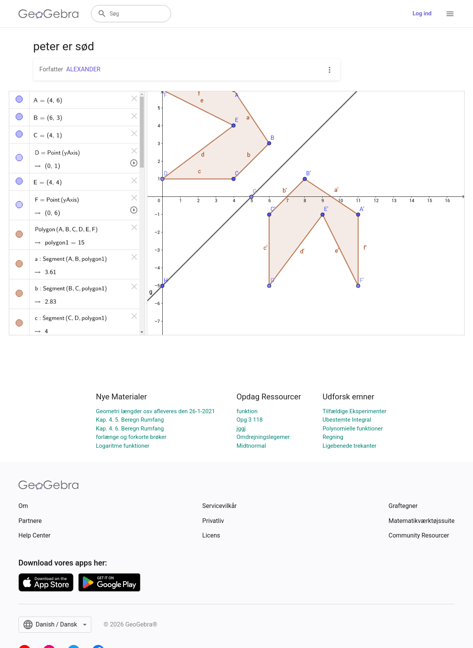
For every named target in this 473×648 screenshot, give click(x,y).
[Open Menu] (450, 13)
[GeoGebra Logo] (48, 13)
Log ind (422, 13)
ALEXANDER (83, 69)
